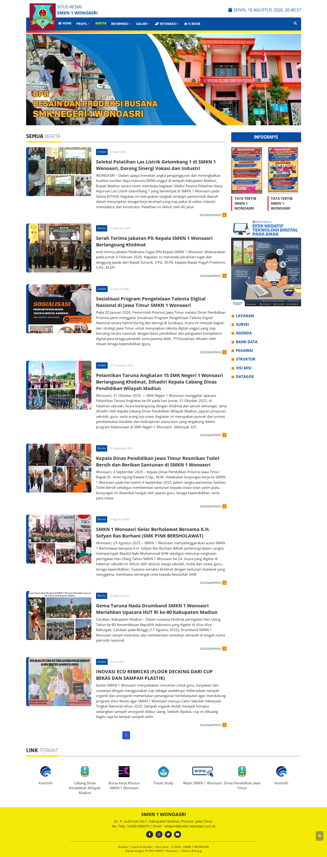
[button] (320, 836)
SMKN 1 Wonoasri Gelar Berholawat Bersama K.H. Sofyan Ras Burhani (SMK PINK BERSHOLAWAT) (153, 532)
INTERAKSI (167, 24)
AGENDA (244, 333)
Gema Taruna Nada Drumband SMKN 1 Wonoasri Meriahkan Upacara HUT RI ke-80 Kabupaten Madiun (156, 608)
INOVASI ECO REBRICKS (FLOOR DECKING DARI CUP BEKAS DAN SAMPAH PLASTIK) (154, 674)
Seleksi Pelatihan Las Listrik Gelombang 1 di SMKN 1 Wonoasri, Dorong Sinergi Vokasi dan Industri (156, 165)
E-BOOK (192, 24)
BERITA (100, 23)
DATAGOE (245, 376)
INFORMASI (121, 24)
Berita (102, 228)
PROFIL (83, 24)
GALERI (143, 24)
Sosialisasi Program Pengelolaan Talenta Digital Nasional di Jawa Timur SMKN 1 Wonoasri (151, 302)
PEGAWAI (244, 350)
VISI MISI (243, 368)
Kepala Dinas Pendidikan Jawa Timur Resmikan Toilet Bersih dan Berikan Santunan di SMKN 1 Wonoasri (158, 461)
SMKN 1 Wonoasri (167, 851)
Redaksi (123, 847)
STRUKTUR (245, 359)
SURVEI (242, 324)
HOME (65, 23)
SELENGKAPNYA (210, 215)
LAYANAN (245, 315)
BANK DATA (247, 341)
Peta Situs (162, 847)
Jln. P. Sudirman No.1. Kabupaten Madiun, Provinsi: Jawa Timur (163, 821)
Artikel (102, 152)
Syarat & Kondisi (142, 847)
